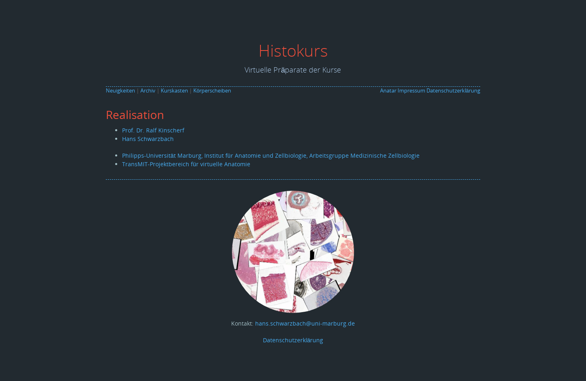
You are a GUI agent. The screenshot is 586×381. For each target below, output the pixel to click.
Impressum (411, 90)
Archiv (147, 90)
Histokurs (293, 50)
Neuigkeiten (120, 90)
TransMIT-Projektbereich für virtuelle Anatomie (186, 164)
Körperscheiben (212, 90)
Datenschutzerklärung (453, 90)
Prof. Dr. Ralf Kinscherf (153, 130)
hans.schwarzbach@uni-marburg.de (305, 323)
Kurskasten (174, 90)
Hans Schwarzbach (148, 139)
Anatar (388, 90)
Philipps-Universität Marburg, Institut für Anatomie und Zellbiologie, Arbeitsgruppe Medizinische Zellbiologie (271, 155)
